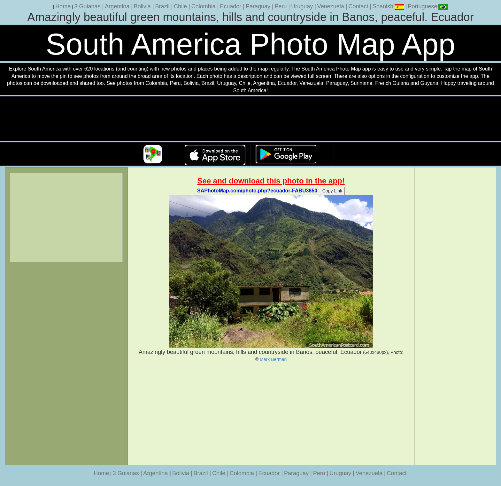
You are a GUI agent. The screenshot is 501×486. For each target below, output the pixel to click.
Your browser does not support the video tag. (250, 119)
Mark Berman (273, 359)
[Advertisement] (271, 413)
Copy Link (332, 190)
